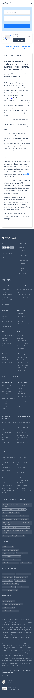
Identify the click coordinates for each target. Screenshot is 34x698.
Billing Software (21, 340)
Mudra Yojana (21, 424)
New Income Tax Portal (24, 399)
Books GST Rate (22, 370)
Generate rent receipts (24, 465)
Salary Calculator (22, 485)
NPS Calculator (21, 472)
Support (4, 257)
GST (3, 313)
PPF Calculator (21, 457)
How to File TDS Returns (24, 396)
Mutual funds (6, 304)
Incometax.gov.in (22, 401)
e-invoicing (5, 324)
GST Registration (7, 386)
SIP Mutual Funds (7, 432)
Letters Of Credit (22, 445)
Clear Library (22, 263)
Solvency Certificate (23, 435)
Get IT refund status (23, 483)
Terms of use (18, 676)
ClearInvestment (7, 294)
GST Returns (5, 388)
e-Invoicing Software (23, 318)
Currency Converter (8, 488)
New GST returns (7, 321)
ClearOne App (21, 348)
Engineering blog (23, 260)
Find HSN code (21, 478)
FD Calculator (6, 483)
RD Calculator (6, 480)
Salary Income (21, 393)
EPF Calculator (21, 488)
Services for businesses (24, 346)
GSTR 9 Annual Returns (9, 398)
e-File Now (19, 40)
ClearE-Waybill (21, 316)
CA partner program (8, 335)
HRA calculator (6, 478)
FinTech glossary (23, 265)
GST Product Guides (24, 271)
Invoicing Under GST (8, 406)
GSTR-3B (4, 411)
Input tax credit (6, 326)
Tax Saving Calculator (23, 480)
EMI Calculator (6, 460)
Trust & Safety (22, 273)
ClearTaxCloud (6, 343)
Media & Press (22, 255)
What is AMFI (6, 442)
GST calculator (6, 470)
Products (14, 3)
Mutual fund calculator (8, 462)
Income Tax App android (24, 289)
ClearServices (6, 297)
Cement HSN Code (23, 360)
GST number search (23, 460)
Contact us (21, 250)
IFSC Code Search (22, 462)
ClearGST (20, 313)
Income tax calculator (8, 457)
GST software (6, 318)
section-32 (26, 174)
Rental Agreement (22, 442)
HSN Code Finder (22, 357)
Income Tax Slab (22, 386)
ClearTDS (20, 321)
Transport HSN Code (23, 362)
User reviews (22, 258)
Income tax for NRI (22, 297)
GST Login (5, 316)
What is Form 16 (21, 391)
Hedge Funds (6, 434)
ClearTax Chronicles (24, 268)
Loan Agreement (22, 430)
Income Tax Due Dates (24, 408)
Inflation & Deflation (23, 427)
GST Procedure (6, 391)
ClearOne (20, 338)
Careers (20, 253)
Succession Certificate (24, 432)
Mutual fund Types (7, 427)
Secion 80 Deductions (24, 294)
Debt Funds (5, 437)
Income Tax (20, 292)
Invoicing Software (22, 343)
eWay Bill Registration (23, 324)
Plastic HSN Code (22, 365)
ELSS (3, 429)
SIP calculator (6, 467)
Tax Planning (5, 292)
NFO (3, 440)
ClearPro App (6, 346)
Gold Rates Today (7, 485)
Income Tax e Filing (7, 289)
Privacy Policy (6, 676)
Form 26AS (20, 388)
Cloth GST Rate (22, 367)
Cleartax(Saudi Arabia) (25, 276)
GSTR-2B (4, 408)
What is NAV (5, 445)
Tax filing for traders (8, 362)
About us (21, 247)
